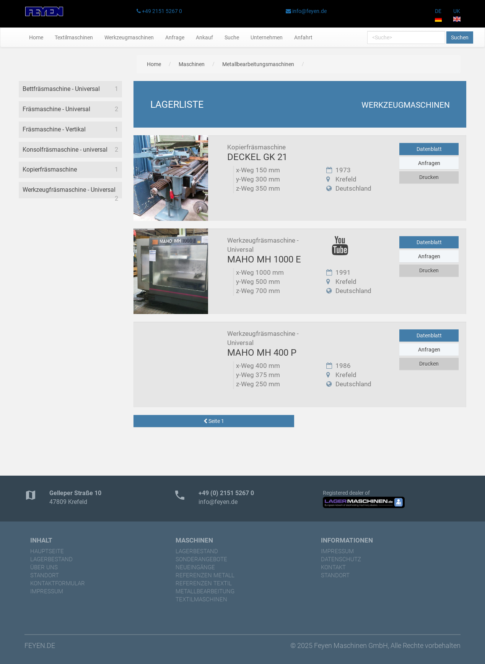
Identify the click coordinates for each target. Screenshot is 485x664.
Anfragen (429, 163)
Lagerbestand (51, 559)
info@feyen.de (309, 11)
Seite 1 (213, 421)
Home (36, 37)
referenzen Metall (205, 575)
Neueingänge (195, 567)
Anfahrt (303, 37)
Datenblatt (429, 149)
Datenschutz (341, 559)
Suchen (460, 37)
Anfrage (174, 37)
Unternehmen (267, 37)
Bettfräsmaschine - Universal (61, 88)
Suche (232, 37)
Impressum (46, 591)
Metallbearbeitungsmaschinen (258, 64)
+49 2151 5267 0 (162, 11)
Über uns (44, 567)
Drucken (429, 177)
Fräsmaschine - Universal (56, 109)
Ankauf (204, 37)
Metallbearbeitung (205, 591)
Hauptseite (47, 551)
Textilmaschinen (74, 37)
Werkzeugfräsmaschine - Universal (69, 189)
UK (457, 15)
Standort (44, 575)
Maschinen (192, 64)
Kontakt (333, 567)
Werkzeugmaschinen (129, 37)
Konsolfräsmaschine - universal (65, 149)
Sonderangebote (201, 559)
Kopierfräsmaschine (50, 169)
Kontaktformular (57, 583)
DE (438, 15)
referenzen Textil (204, 583)
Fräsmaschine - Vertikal (54, 129)
